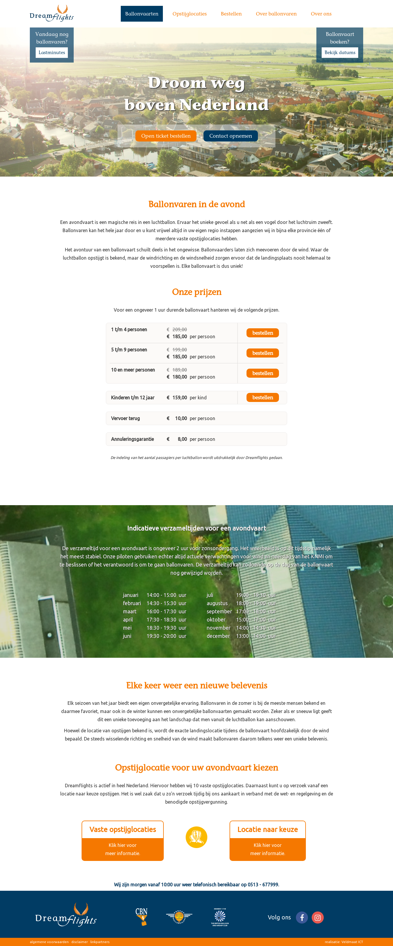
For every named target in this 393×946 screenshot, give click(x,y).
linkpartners (99, 942)
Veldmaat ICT (352, 942)
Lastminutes (52, 52)
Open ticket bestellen (166, 136)
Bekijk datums (340, 52)
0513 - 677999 (263, 884)
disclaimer (79, 942)
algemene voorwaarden (49, 942)
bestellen (262, 333)
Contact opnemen (230, 136)
